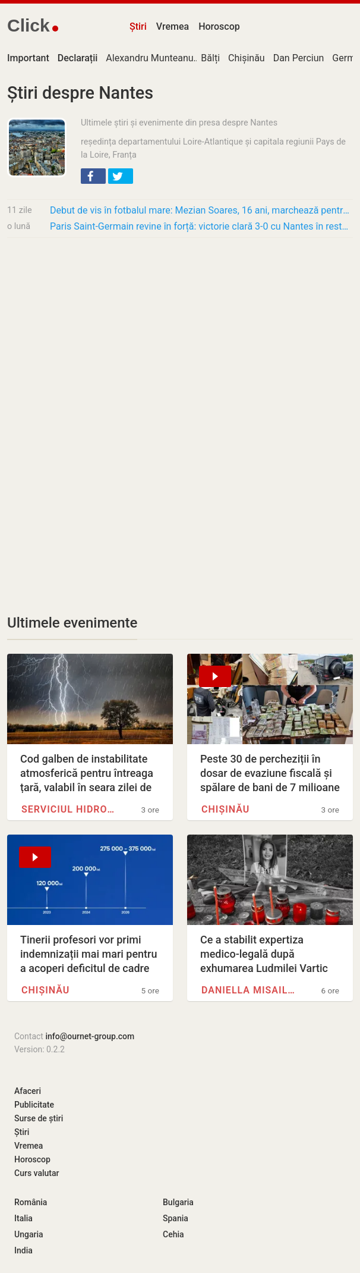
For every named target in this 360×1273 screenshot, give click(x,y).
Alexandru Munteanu (149, 58)
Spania (175, 1218)
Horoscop (219, 26)
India (23, 1250)
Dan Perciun (298, 58)
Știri (138, 26)
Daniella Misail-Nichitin (249, 990)
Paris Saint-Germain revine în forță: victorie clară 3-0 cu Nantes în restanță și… (201, 226)
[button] (93, 176)
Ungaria (28, 1234)
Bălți (210, 58)
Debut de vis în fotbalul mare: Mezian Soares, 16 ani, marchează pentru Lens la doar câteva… (201, 210)
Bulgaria (178, 1202)
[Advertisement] (180, 335)
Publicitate (34, 1104)
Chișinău (246, 58)
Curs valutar (36, 1173)
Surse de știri (38, 1118)
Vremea (172, 26)
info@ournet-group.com (89, 1036)
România (30, 1202)
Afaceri (27, 1091)
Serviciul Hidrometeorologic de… (69, 809)
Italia (23, 1218)
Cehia (173, 1234)
